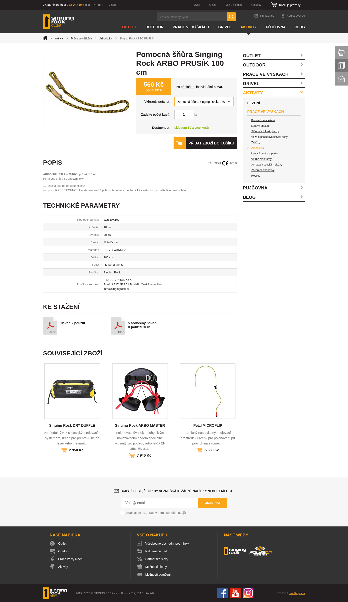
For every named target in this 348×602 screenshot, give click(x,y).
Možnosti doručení (158, 574)
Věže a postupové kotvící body (269, 136)
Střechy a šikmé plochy (265, 131)
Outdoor (154, 27)
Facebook (222, 593)
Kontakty (256, 4)
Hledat (231, 16)
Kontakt (341, 79)
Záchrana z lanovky (262, 170)
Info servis (341, 65)
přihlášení (188, 87)
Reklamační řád (156, 551)
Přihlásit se (267, 15)
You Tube (235, 593)
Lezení (253, 103)
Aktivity (249, 27)
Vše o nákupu (233, 4)
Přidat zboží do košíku (211, 143)
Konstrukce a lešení (263, 120)
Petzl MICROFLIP (207, 425)
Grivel (224, 27)
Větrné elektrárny (261, 159)
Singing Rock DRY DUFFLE (72, 425)
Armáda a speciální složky (266, 164)
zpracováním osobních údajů (166, 512)
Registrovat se (296, 15)
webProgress (297, 593)
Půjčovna (276, 27)
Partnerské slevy (156, 559)
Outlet (129, 27)
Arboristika (105, 38)
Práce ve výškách (191, 27)
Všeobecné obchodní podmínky (167, 543)
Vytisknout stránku (341, 52)
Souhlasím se (156, 512)
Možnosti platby (156, 567)
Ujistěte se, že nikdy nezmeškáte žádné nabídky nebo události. (178, 491)
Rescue (255, 175)
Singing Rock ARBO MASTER (140, 425)
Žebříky (255, 142)
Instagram (248, 593)
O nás (212, 4)
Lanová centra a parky (264, 153)
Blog (300, 27)
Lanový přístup (260, 125)
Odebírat (213, 503)
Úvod (197, 4)
